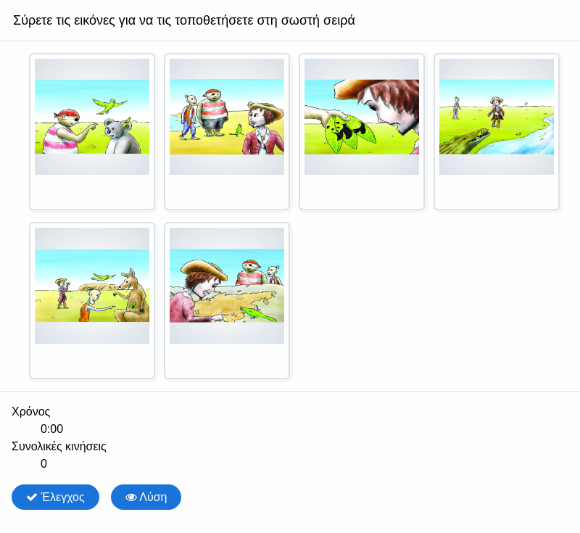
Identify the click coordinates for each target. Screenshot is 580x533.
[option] (92, 131)
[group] (290, 438)
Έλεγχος (55, 497)
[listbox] (290, 222)
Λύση (146, 497)
